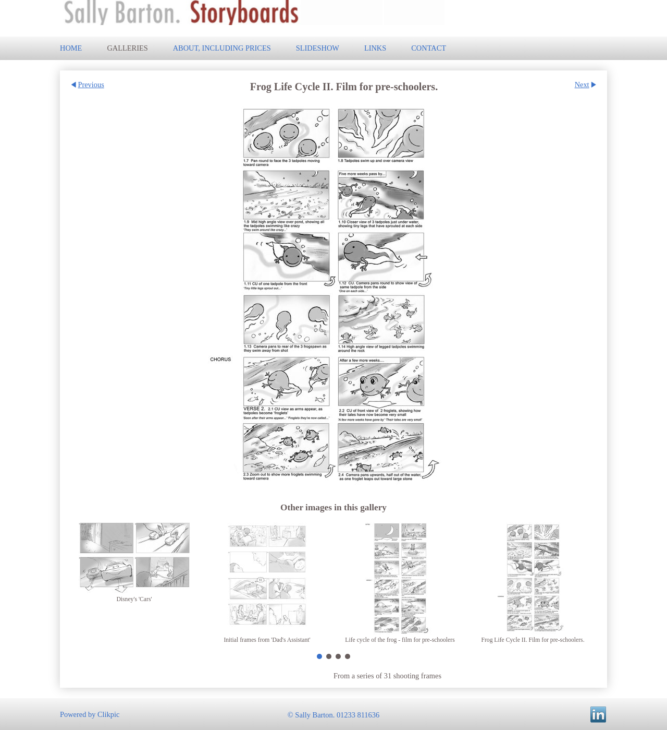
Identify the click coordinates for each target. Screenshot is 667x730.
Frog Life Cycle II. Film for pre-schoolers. (532, 640)
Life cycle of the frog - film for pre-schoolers (399, 640)
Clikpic (108, 714)
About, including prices (222, 48)
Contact (428, 48)
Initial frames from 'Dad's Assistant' (267, 640)
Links (375, 48)
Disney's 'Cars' (134, 599)
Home (71, 48)
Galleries (127, 48)
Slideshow (317, 48)
